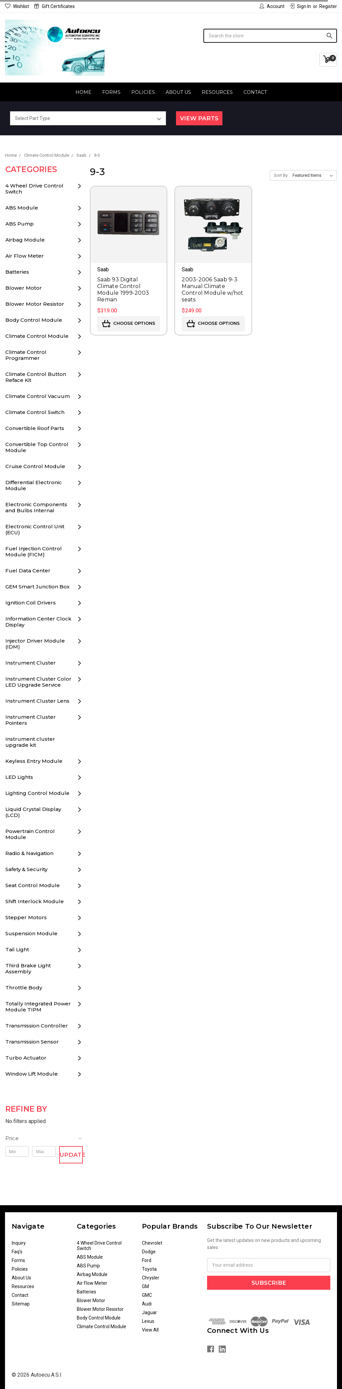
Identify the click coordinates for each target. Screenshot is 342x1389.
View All (150, 1330)
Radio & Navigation (29, 853)
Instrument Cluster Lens (37, 701)
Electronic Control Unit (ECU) (34, 529)
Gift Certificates (54, 6)
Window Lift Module (31, 1074)
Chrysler (150, 1277)
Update (71, 1154)
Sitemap (21, 1303)
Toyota (149, 1269)
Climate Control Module (36, 336)
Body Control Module (33, 320)
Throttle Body (23, 987)
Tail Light (17, 949)
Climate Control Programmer (25, 355)
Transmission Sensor (32, 1041)
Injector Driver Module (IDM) (35, 644)
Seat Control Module (32, 885)
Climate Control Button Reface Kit (35, 377)
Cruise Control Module (35, 466)
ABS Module (21, 207)
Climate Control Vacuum (37, 396)
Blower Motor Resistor (34, 304)
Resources (217, 92)
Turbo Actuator (25, 1058)
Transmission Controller (36, 1025)
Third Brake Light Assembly (28, 968)
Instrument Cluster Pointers (30, 720)
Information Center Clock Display (38, 621)
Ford (146, 1260)
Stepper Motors (26, 917)
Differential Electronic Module (33, 485)
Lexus (148, 1321)
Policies (143, 92)
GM (145, 1286)
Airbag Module (25, 240)
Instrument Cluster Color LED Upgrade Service (38, 682)
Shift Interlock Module (34, 901)
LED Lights (19, 777)
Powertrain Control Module (30, 834)
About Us (178, 92)
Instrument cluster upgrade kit (30, 742)
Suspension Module (31, 933)
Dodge (149, 1251)
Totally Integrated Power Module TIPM (38, 1006)
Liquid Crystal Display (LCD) (33, 812)
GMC (147, 1295)
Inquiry (19, 1243)
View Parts (199, 118)
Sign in (300, 6)
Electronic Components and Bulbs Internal (36, 507)
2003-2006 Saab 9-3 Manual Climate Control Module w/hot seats (212, 289)
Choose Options (128, 323)
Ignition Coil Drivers (30, 602)
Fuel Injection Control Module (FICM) (33, 551)
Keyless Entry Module (33, 761)
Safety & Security (26, 869)
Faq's (17, 1251)
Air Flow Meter (24, 256)
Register (328, 6)
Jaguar (149, 1312)
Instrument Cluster (30, 663)
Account (272, 6)
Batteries (17, 272)
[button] (44, 1138)
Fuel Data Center (27, 570)
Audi (147, 1303)
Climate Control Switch (34, 412)
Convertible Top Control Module (36, 447)
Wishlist (17, 6)
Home (83, 92)
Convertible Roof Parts (34, 428)
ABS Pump (19, 224)
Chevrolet (152, 1243)
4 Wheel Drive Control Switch (34, 188)
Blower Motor (23, 288)
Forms (111, 92)
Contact (255, 92)
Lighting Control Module (37, 793)
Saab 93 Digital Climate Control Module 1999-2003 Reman (123, 289)
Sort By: (281, 175)
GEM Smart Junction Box (37, 586)
